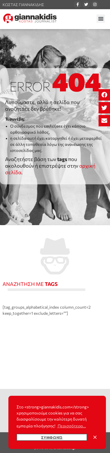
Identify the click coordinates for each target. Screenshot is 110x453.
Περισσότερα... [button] (71, 425)
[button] (104, 95)
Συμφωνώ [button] (51, 437)
